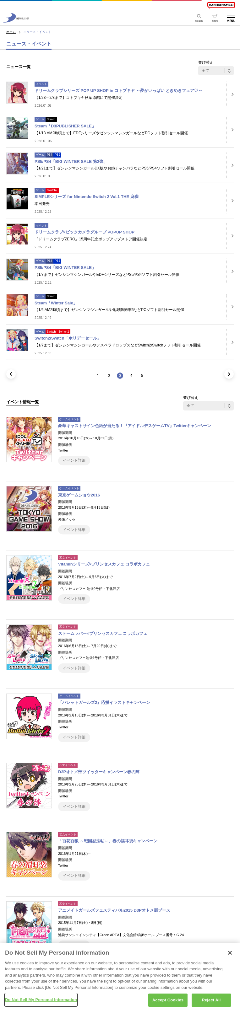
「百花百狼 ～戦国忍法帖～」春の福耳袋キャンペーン (107, 841)
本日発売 (42, 203)
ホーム (11, 32)
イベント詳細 (74, 460)
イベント (41, 84)
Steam (51, 119)
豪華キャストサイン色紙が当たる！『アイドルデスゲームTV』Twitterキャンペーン (134, 425)
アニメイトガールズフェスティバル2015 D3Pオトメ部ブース (114, 910)
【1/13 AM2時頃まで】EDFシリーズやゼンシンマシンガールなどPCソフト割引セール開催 (111, 133)
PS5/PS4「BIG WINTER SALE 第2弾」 (71, 161)
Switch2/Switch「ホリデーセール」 (68, 338)
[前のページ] (11, 374)
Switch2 (52, 190)
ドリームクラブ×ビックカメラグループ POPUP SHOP (84, 232)
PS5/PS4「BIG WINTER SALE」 (65, 267)
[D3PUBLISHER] (16, 21)
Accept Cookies (167, 1002)
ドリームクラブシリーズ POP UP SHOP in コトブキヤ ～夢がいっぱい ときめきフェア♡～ (119, 90)
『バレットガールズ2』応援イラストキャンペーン (104, 702)
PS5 (57, 154)
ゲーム (40, 119)
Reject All (211, 1002)
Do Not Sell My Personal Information (41, 1001)
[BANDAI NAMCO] (221, 5)
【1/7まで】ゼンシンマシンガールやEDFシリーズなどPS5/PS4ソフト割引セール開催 (107, 274)
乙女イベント (67, 557)
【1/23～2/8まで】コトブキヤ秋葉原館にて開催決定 (79, 97)
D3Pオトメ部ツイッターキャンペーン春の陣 (98, 771)
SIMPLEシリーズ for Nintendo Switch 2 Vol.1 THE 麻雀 (87, 196)
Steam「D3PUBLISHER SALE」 (65, 126)
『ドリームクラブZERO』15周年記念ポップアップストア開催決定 (91, 239)
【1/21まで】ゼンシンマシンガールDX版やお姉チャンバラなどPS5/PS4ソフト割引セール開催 (114, 168)
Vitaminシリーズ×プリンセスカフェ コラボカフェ (104, 564)
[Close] (230, 954)
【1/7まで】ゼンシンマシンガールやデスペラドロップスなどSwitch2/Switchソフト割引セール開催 (118, 345)
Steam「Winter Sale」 (56, 303)
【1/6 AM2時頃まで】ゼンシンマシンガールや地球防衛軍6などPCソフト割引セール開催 (109, 310)
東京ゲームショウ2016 (79, 495)
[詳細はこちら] (230, 94)
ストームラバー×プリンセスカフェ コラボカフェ (102, 633)
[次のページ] (229, 374)
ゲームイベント (69, 419)
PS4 (49, 154)
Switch (51, 331)
